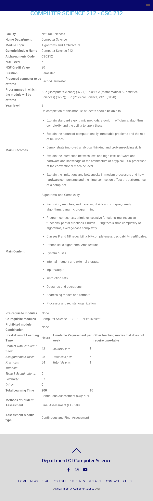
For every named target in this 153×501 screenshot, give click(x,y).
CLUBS (127, 481)
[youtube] (85, 469)
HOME (22, 481)
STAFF (46, 481)
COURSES (60, 481)
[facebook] (68, 469)
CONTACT (113, 481)
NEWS (34, 481)
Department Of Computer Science (74, 488)
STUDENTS (77, 481)
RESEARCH (95, 481)
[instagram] (77, 469)
